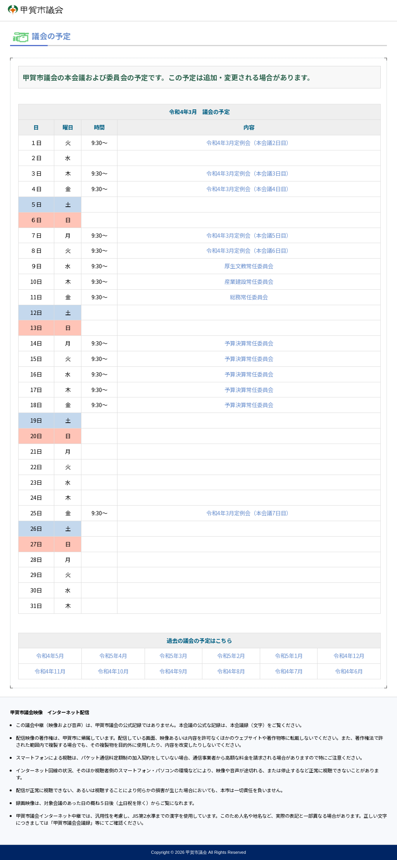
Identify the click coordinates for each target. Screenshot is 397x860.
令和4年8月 (231, 671)
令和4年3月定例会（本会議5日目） (249, 235)
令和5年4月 (113, 655)
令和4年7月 (289, 671)
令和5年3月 (173, 655)
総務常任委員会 (249, 297)
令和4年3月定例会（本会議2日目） (249, 142)
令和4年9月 (173, 671)
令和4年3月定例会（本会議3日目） (249, 173)
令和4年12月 (348, 655)
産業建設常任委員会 (248, 281)
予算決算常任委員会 (248, 343)
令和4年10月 (113, 671)
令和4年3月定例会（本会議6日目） (249, 250)
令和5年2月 (231, 655)
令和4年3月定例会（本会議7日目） (249, 513)
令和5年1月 (289, 655)
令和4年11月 (50, 671)
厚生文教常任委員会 (248, 266)
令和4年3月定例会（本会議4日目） (249, 189)
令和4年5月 (50, 655)
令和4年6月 (349, 671)
